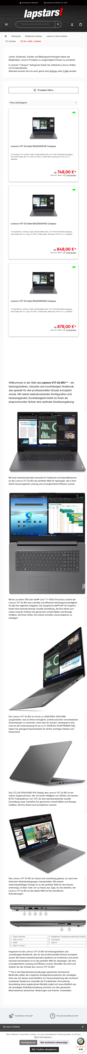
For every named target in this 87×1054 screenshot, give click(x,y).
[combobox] (35, 24)
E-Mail (66, 71)
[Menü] (6, 24)
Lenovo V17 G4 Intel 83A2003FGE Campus (33, 146)
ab (65, 170)
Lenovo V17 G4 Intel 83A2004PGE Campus (33, 223)
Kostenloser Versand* (30, 3)
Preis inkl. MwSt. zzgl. (63, 175)
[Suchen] (58, 24)
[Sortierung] (43, 102)
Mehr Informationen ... (43, 1037)
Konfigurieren (28, 1042)
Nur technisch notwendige (54, 1042)
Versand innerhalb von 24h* (57, 3)
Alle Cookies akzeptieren (44, 1049)
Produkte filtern (43, 90)
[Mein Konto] (72, 24)
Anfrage (53, 71)
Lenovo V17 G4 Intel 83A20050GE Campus (33, 301)
